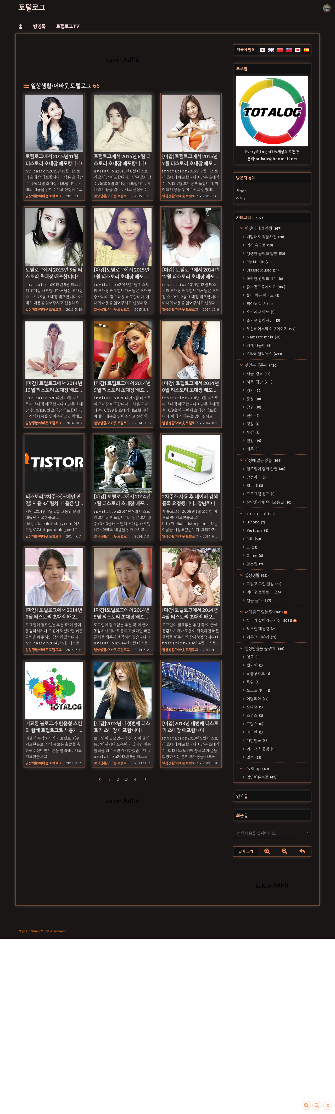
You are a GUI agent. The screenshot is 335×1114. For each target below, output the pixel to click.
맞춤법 (254, 564)
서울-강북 (258, 373)
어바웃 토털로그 (263, 592)
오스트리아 (258, 690)
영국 (253, 657)
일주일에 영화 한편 (265, 468)
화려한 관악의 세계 (264, 278)
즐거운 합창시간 (263, 320)
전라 (252, 415)
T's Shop (256, 768)
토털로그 (31, 7)
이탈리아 (257, 698)
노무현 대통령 (261, 628)
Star (254, 485)
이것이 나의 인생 (262, 228)
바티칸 (254, 732)
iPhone (255, 522)
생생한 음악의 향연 (265, 253)
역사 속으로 (259, 245)
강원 (253, 407)
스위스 (254, 715)
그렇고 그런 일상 (263, 583)
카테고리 (249, 217)
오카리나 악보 (260, 312)
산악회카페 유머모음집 (268, 502)
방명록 (39, 26)
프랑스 (254, 723)
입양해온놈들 (261, 777)
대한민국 (257, 740)
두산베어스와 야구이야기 (270, 328)
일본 (253, 757)
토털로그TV (68, 26)
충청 (253, 398)
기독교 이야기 (261, 637)
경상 (253, 424)
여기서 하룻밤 (261, 749)
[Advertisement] (272, 943)
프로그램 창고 (260, 494)
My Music (259, 261)
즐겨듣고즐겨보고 (265, 287)
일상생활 (256, 575)
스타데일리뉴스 (264, 353)
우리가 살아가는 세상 (271, 620)
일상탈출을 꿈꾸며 (264, 648)
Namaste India (263, 337)
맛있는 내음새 (260, 365)
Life (253, 538)
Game (254, 555)
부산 (252, 432)
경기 (253, 390)
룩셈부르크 (258, 673)
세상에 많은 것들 (262, 460)
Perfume (257, 530)
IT (251, 547)
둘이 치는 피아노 (262, 295)
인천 (253, 440)
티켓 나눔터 (258, 345)
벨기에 (254, 665)
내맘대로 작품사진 (265, 236)
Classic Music (262, 270)
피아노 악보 (259, 303)
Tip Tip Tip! (259, 513)
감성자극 (256, 477)
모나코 (254, 707)
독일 (253, 682)
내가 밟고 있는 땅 (265, 611)
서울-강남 (259, 382)
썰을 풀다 (258, 600)
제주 (253, 449)
